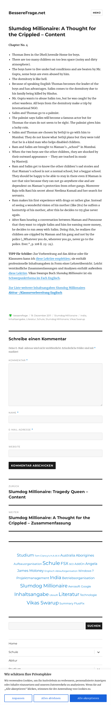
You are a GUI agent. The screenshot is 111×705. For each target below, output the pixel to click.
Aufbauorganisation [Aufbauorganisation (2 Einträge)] (28, 564)
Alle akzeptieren (88, 698)
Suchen (94, 625)
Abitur (13, 660)
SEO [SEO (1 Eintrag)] (71, 564)
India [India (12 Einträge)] (55, 577)
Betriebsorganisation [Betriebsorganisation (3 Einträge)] (78, 578)
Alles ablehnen (51, 698)
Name (14, 412)
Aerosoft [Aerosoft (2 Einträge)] (74, 586)
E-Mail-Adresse (21, 429)
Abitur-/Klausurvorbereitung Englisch (35, 292)
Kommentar (18, 360)
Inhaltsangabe (17, 319)
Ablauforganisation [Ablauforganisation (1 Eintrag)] (66, 571)
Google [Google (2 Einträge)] (86, 586)
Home (13, 643)
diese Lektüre (18, 273)
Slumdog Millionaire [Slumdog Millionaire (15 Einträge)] (44, 586)
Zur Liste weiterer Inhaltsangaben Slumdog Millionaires (47, 287)
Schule (41, 319)
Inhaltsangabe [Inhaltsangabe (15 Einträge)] (31, 594)
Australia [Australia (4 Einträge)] (67, 555)
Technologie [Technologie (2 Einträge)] (88, 595)
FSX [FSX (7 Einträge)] (64, 563)
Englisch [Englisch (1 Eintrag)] (49, 571)
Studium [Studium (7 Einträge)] (25, 555)
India (83, 315)
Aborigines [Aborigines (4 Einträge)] (85, 555)
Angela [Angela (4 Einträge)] (91, 564)
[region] (55, 687)
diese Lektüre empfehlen (53, 258)
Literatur (31, 319)
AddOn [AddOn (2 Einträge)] (79, 564)
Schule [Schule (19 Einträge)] (51, 563)
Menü (96, 12)
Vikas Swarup (77, 319)
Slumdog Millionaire (65, 315)
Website (14, 446)
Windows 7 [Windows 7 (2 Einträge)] (86, 570)
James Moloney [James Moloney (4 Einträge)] (30, 571)
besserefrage (20, 315)
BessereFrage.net (27, 12)
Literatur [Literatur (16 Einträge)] (69, 594)
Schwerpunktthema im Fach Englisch (34, 278)
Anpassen (18, 698)
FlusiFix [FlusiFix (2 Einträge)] (79, 603)
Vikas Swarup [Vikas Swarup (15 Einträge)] (43, 603)
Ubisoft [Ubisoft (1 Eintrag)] (53, 595)
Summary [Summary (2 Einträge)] (66, 603)
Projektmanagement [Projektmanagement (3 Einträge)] (32, 578)
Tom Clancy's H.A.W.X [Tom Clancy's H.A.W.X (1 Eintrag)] (47, 555)
